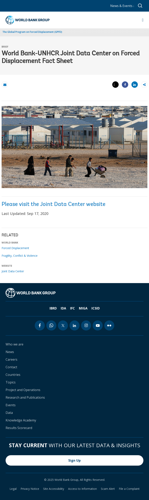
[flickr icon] (109, 325)
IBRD (53, 308)
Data (9, 412)
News (10, 352)
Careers (11, 359)
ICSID (95, 308)
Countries (13, 374)
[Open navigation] (142, 20)
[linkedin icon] (74, 325)
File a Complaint (129, 488)
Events (11, 405)
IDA (63, 308)
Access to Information (82, 488)
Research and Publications (25, 397)
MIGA (83, 308)
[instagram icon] (86, 325)
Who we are (14, 344)
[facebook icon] (40, 325)
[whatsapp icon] (51, 325)
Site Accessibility (53, 488)
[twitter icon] (63, 325)
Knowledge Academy (21, 420)
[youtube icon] (98, 325)
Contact (11, 367)
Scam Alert (108, 488)
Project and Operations (23, 390)
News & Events (122, 6)
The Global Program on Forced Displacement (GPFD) (32, 32)
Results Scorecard (19, 428)
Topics (11, 382)
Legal (13, 488)
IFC (72, 308)
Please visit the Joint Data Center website (53, 204)
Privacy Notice (30, 488)
